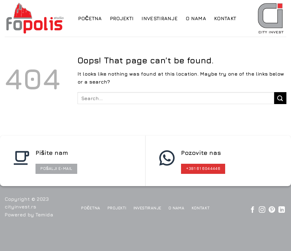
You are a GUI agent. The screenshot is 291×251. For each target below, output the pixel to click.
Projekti (122, 18)
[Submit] (280, 98)
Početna (90, 18)
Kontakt (225, 18)
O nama (196, 18)
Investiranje (160, 18)
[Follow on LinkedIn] (281, 210)
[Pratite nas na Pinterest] (272, 210)
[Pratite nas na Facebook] (252, 210)
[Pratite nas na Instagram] (262, 210)
